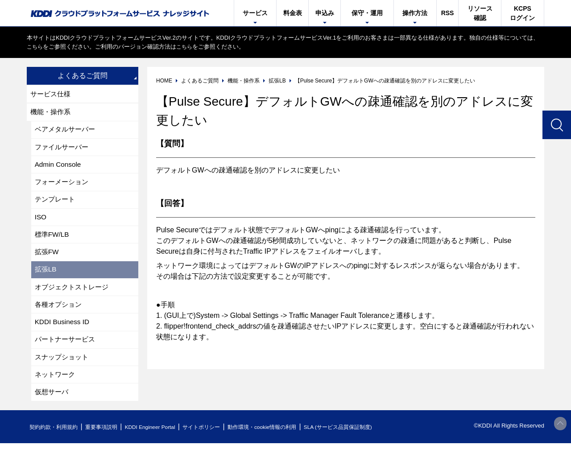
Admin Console (59, 168)
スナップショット (63, 369)
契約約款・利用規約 (56, 440)
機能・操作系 (51, 113)
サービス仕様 (51, 94)
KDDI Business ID (63, 332)
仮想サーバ (52, 405)
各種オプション (60, 314)
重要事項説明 (108, 440)
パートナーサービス (67, 350)
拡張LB (46, 277)
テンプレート (56, 204)
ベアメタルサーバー (67, 131)
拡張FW (47, 259)
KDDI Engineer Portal (162, 440)
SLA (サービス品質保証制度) (370, 440)
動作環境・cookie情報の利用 (286, 440)
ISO (41, 222)
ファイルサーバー (63, 149)
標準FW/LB (53, 241)
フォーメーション (63, 186)
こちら (35, 46)
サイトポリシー (220, 440)
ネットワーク (56, 387)
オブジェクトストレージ (74, 296)
